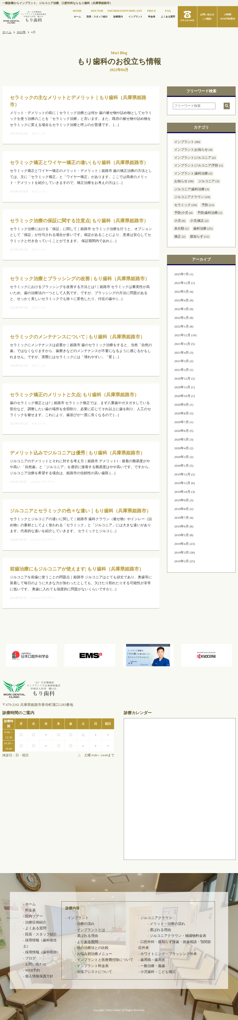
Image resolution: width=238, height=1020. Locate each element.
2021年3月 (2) (183, 361)
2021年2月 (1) (183, 370)
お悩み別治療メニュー (94, 954)
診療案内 (118, 13)
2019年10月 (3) (184, 492)
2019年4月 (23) (184, 544)
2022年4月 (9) (183, 300)
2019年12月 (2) (184, 474)
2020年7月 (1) (183, 422)
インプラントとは (91, 930)
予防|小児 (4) (183, 213)
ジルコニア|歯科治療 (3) (191, 189)
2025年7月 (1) (183, 274)
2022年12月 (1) (184, 283)
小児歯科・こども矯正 (158, 972)
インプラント (135, 13)
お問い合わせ (35, 964)
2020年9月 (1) (183, 404)
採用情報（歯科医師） (42, 952)
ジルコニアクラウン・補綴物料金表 (178, 936)
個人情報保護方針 (39, 976)
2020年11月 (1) (184, 387)
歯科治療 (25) (203, 228)
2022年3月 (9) (183, 309)
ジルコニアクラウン (156, 918)
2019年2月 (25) (184, 561)
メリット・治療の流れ (167, 924)
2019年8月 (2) (183, 509)
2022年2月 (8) (183, 318)
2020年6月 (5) (183, 431)
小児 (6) (179, 221)
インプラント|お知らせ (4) (193, 149)
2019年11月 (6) (184, 483)
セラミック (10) (185, 205)
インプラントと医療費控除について (105, 960)
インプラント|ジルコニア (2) (195, 157)
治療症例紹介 (35, 922)
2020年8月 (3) (183, 413)
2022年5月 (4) (183, 291)
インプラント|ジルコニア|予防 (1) (198, 165)
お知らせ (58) (184, 181)
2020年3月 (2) (183, 457)
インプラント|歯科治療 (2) (193, 173)
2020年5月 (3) (183, 439)
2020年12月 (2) (184, 378)
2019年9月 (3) (183, 500)
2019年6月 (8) (183, 526)
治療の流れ (86, 924)
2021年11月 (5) (184, 344)
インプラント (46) (187, 142)
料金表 (151, 13)
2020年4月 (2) (183, 448)
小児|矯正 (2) (199, 221)
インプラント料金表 (93, 966)
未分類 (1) (181, 228)
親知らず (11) (199, 236)
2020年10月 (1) (184, 396)
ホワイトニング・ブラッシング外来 (168, 954)
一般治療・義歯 (152, 966)
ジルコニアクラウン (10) (192, 197)
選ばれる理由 (87, 936)
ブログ (30, 958)
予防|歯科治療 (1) (209, 213)
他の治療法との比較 (93, 948)
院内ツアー (34, 916)
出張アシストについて (94, 972)
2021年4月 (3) (183, 352)
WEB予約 (32, 970)
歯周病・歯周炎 (152, 960)
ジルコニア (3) (208, 181)
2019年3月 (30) (184, 552)
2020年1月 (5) (183, 465)
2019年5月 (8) (183, 535)
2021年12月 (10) (185, 335)
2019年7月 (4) (183, 517)
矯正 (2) (179, 236)
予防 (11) (208, 205)
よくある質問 (168, 13)
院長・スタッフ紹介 (97, 13)
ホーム (77, 13)
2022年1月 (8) (183, 326)
